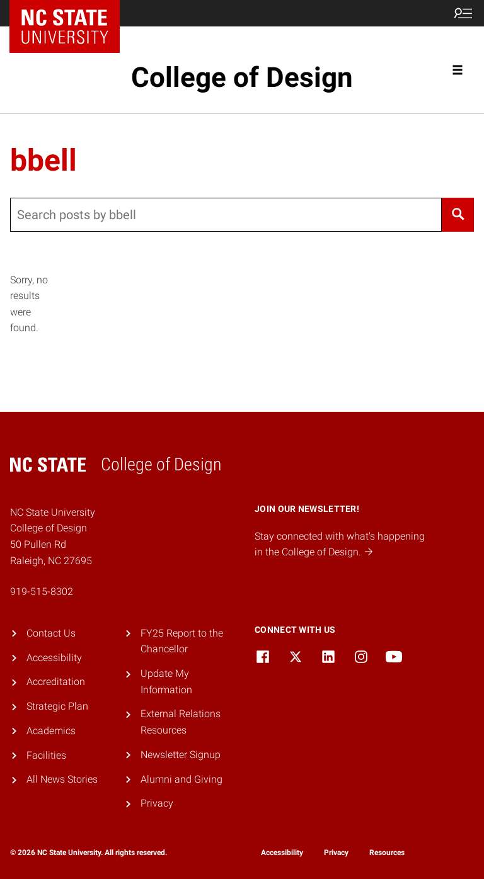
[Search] (458, 215)
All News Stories (62, 779)
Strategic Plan (57, 706)
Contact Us (51, 633)
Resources (387, 852)
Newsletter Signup (181, 755)
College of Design (242, 77)
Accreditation (55, 682)
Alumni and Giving (181, 779)
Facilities (46, 755)
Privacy (157, 803)
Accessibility (54, 658)
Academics (51, 731)
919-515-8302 (41, 592)
